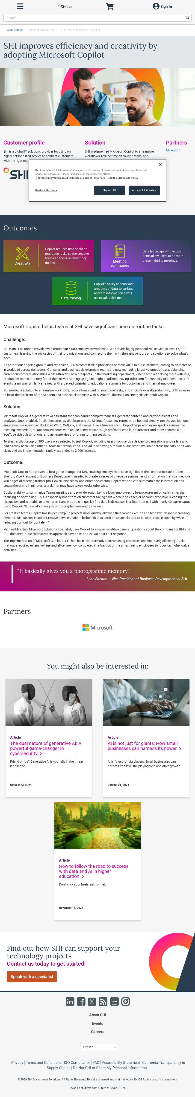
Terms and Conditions (44, 1062)
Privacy (17, 1062)
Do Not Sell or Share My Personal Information (110, 1068)
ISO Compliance (77, 1062)
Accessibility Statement (121, 1062)
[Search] (187, 18)
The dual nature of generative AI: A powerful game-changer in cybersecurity (45, 748)
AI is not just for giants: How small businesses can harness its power (144, 746)
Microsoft (173, 150)
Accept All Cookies (144, 190)
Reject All (109, 190)
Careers (97, 1032)
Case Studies (15, 30)
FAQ (96, 1062)
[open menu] (20, 6)
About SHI (97, 1015)
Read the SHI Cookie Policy (122, 177)
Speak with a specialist (32, 976)
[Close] (160, 164)
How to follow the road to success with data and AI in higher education (93, 871)
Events (97, 1023)
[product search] (97, 18)
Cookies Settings (46, 190)
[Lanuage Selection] (98, 1047)
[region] (97, 180)
